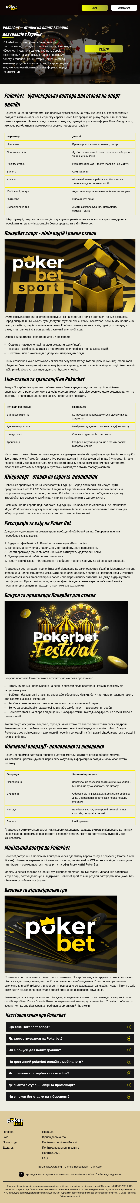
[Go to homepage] (11, 7)
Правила (48, 1131)
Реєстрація (124, 7)
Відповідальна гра (54, 1137)
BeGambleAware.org (50, 1166)
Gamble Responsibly (76, 1166)
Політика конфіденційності (59, 1142)
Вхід (94, 7)
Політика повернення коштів (60, 1147)
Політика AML (51, 1152)
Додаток (8, 1147)
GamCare (96, 1166)
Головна (8, 1131)
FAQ (45, 1158)
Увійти (104, 48)
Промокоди (10, 1142)
